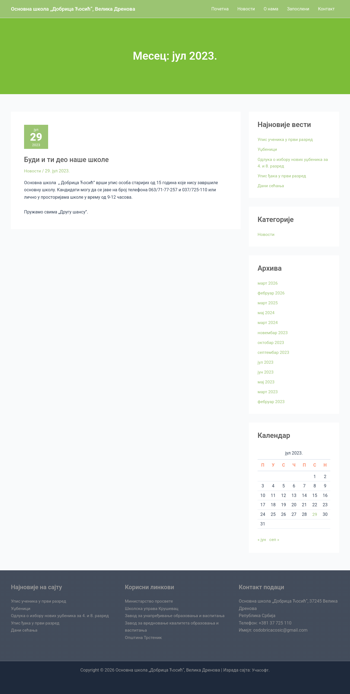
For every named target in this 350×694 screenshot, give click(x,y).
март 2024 (268, 322)
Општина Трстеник (144, 637)
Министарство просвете (150, 594)
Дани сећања (271, 185)
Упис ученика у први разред (286, 139)
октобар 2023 (271, 342)
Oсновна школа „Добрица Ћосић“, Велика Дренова (73, 9)
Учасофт (260, 670)
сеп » (275, 539)
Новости (33, 172)
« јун (262, 539)
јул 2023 (266, 361)
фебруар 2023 (272, 401)
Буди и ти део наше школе (68, 161)
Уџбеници (268, 149)
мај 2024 (266, 312)
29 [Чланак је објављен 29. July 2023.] (314, 513)
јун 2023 (266, 371)
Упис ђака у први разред (283, 175)
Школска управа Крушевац (152, 601)
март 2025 (268, 302)
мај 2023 (266, 381)
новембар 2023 (273, 332)
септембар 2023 (274, 351)
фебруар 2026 (272, 292)
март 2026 (268, 282)
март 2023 (268, 391)
